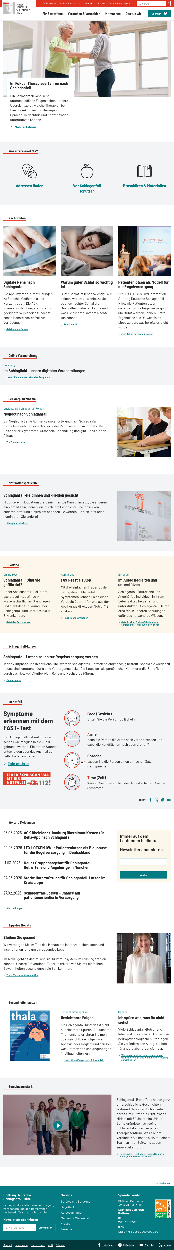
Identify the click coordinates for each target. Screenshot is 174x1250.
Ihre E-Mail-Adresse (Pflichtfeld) (132, 857)
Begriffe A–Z (69, 1207)
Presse (65, 1223)
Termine (66, 1229)
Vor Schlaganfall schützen (87, 188)
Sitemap (60, 1245)
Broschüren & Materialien (144, 185)
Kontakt (7, 1245)
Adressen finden (29, 185)
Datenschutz (38, 1245)
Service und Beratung (75, 1201)
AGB (50, 1245)
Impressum (21, 1245)
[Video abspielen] (57, 1125)
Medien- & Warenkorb (75, 1218)
